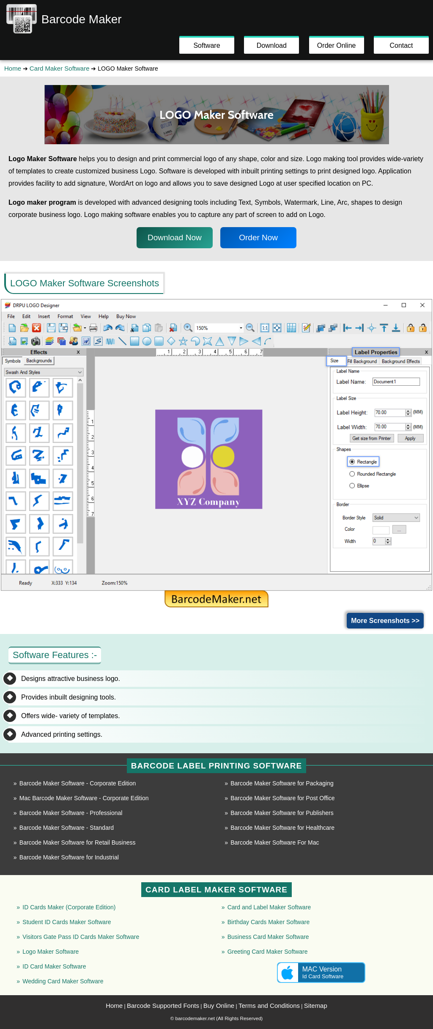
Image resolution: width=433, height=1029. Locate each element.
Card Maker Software (60, 68)
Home (12, 68)
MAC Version (321, 973)
